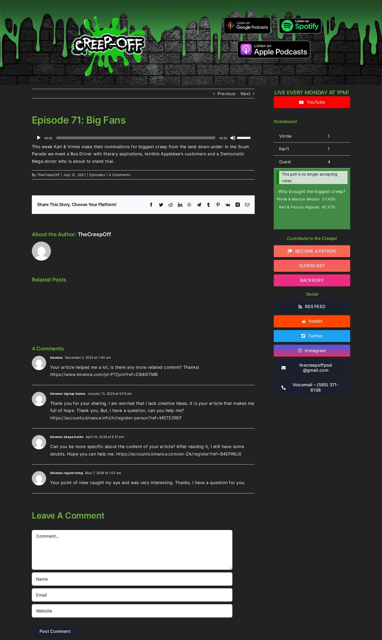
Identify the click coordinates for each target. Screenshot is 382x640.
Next (245, 93)
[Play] (38, 138)
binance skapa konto (67, 437)
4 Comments (119, 175)
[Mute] (233, 138)
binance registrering (66, 473)
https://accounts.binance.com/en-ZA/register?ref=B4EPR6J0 (178, 454)
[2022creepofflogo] (108, 7)
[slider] (136, 138)
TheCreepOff (48, 175)
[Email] (132, 595)
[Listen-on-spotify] (300, 18)
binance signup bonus (67, 394)
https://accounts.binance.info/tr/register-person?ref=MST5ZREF (116, 417)
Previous (226, 93)
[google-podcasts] (247, 19)
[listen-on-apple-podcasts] (274, 42)
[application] (143, 138)
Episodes (97, 175)
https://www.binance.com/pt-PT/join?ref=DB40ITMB (104, 374)
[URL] (132, 610)
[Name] (132, 579)
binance (56, 358)
